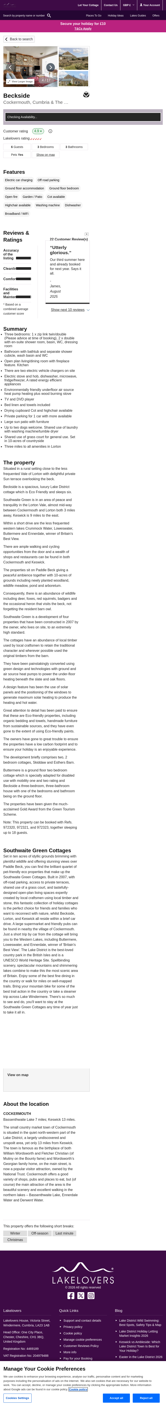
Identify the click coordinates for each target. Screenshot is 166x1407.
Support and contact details (82, 1320)
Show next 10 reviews (68, 310)
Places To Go (93, 15)
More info (70, 1352)
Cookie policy (73, 1333)
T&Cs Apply (83, 28)
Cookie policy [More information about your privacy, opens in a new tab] (78, 1389)
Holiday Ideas (116, 15)
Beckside (16, 95)
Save (86, 94)
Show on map (45, 154)
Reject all (146, 1398)
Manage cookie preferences (83, 1339)
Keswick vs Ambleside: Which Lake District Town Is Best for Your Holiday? (139, 1346)
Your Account (150, 5)
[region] (83, 1384)
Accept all (116, 1398)
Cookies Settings (17, 1398)
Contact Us (111, 5)
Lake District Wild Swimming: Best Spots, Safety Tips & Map (140, 1323)
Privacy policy (73, 1327)
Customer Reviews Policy (81, 1346)
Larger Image (20, 81)
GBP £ (128, 5)
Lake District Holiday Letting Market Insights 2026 (138, 1333)
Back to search (21, 39)
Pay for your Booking (78, 1358)
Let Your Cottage (88, 5)
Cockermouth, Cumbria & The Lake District (36, 102)
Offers (155, 15)
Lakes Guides (138, 15)
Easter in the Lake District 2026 (141, 1357)
